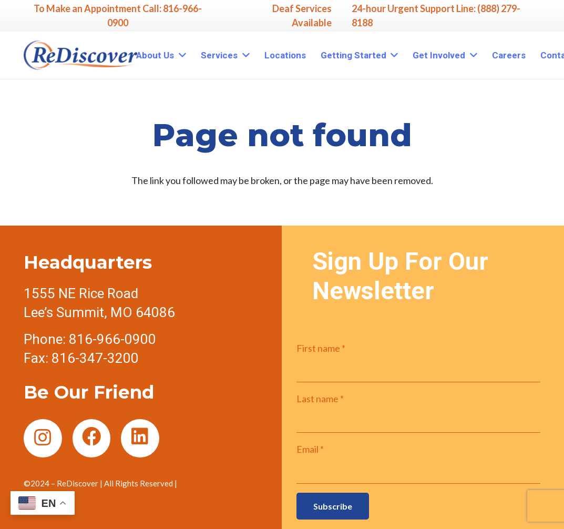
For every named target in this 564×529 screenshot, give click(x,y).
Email (310, 449)
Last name (320, 398)
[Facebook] (92, 438)
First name (320, 348)
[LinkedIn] (140, 438)
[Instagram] (43, 438)
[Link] (80, 55)
